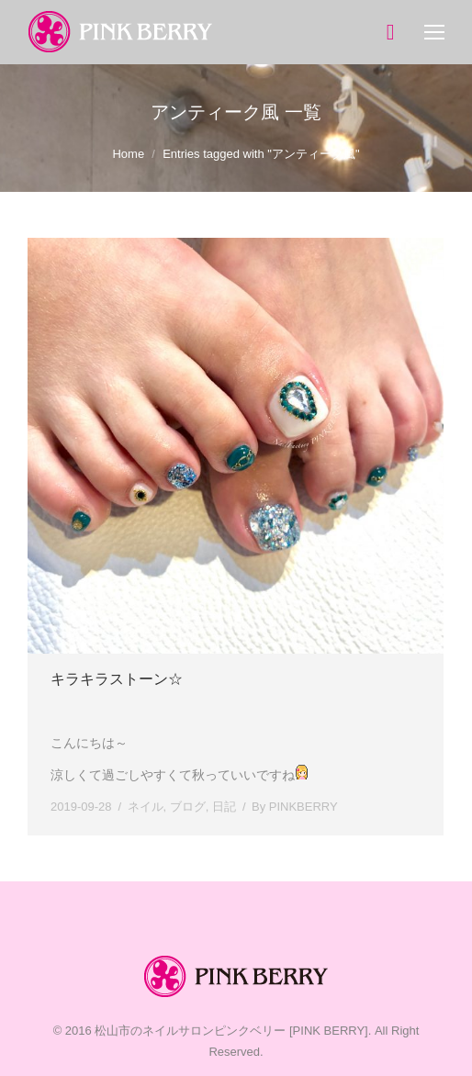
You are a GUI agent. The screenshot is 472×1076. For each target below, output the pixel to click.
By (295, 806)
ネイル (145, 806)
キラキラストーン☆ (117, 679)
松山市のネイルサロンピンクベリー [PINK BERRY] (231, 1030)
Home (128, 154)
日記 (224, 806)
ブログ (188, 806)
